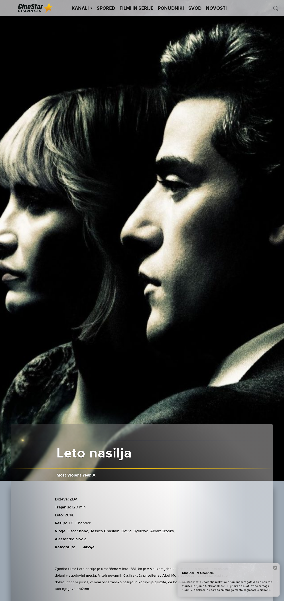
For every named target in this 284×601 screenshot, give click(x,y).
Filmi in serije (136, 8)
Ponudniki (171, 8)
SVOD (194, 8)
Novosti (216, 8)
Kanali (82, 8)
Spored (106, 8)
